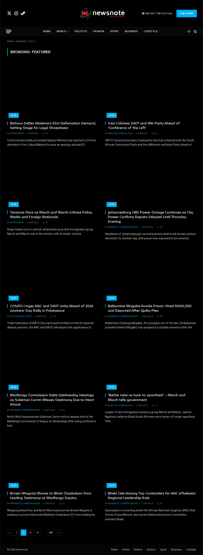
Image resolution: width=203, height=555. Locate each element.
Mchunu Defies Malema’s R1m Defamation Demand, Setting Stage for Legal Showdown (53, 125)
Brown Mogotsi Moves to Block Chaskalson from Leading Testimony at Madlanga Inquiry (50, 495)
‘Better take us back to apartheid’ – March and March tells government (146, 397)
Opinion (98, 31)
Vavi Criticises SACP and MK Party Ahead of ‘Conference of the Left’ (144, 125)
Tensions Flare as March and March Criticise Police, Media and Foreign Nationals (51, 214)
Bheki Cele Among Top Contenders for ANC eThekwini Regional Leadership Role (151, 495)
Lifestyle (151, 31)
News (47, 31)
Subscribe (186, 13)
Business (131, 31)
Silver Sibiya (17, 133)
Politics (81, 31)
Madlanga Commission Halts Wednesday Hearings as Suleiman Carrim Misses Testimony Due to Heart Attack (52, 400)
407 (51, 532)
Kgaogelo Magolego (120, 133)
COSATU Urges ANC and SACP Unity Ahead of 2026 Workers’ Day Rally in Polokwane (51, 308)
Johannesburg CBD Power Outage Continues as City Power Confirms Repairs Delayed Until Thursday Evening (150, 217)
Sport (114, 31)
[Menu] (8, 31)
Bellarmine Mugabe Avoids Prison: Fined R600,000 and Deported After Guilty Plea (150, 308)
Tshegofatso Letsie (21, 316)
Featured (21, 41)
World (61, 31)
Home (10, 41)
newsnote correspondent (123, 227)
